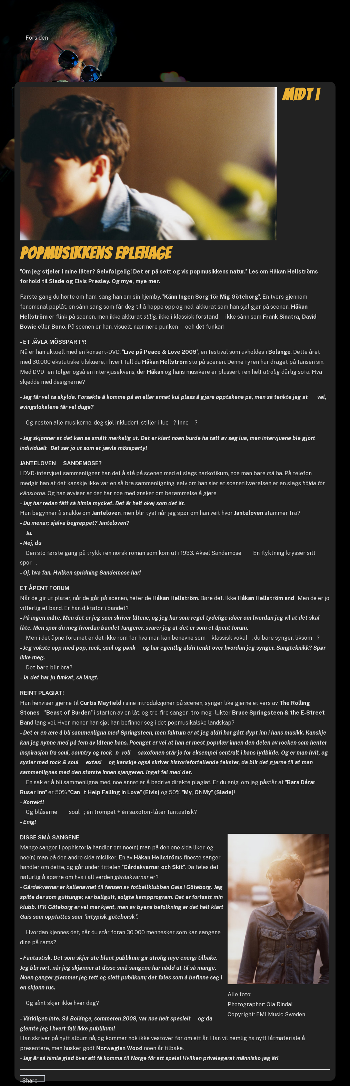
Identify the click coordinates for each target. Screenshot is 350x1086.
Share (30, 1079)
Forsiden (37, 37)
